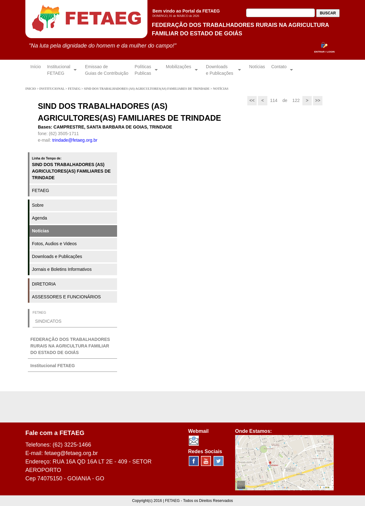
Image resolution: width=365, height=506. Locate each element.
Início (35, 70)
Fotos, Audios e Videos (54, 243)
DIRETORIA (44, 283)
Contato (278, 70)
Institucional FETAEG (52, 365)
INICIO (31, 88)
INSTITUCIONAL (52, 88)
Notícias (257, 70)
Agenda (39, 217)
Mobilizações (178, 70)
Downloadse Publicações (220, 70)
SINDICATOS (48, 321)
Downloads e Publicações (57, 256)
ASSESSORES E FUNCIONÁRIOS (66, 296)
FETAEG (74, 88)
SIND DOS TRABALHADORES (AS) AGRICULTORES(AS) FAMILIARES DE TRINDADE (147, 88)
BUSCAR (328, 13)
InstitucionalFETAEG (58, 70)
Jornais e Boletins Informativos (62, 269)
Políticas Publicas (143, 70)
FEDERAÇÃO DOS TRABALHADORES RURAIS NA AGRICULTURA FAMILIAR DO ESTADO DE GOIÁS (70, 346)
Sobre (38, 205)
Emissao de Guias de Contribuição (106, 70)
